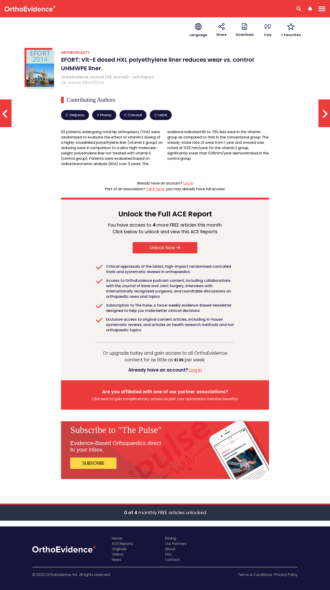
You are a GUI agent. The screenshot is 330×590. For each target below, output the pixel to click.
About (170, 549)
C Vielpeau (75, 115)
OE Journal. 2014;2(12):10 (82, 82)
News (116, 559)
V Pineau (104, 115)
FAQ (168, 554)
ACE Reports (122, 543)
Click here (155, 189)
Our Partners (175, 543)
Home (117, 538)
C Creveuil (133, 115)
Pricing (170, 538)
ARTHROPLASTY (75, 52)
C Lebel (160, 115)
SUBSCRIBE (93, 463)
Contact (172, 559)
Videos (118, 554)
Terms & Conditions (255, 574)
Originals (119, 549)
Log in (188, 183)
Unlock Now (165, 248)
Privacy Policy (286, 574)
